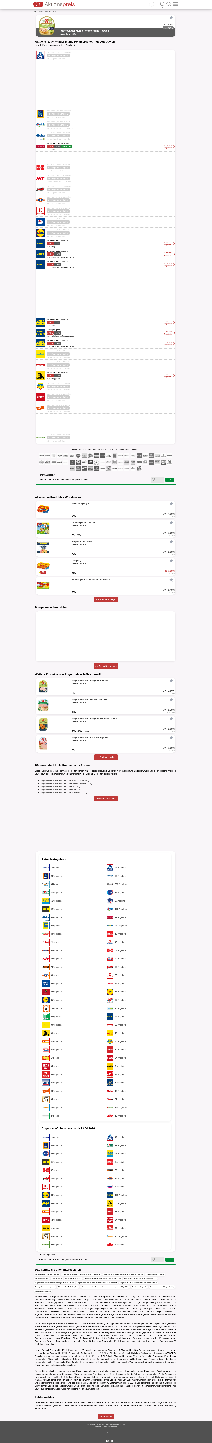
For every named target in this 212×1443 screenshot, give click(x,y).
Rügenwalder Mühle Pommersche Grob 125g (61, 789)
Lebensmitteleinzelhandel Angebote (47, 1274)
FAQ (102, 1435)
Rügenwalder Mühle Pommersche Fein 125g (60, 786)
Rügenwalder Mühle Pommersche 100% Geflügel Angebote (123, 1274)
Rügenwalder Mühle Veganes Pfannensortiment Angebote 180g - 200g (105, 1287)
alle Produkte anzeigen (106, 599)
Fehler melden (106, 1416)
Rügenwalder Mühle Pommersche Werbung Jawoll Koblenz (97, 1283)
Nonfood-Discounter (44, 12)
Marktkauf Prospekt (41, 1278)
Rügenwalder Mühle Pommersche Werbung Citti (140, 1278)
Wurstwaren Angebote (139, 1287)
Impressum (100, 1432)
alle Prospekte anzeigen (106, 666)
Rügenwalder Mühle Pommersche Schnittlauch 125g (64, 792)
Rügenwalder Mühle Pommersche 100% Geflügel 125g (65, 780)
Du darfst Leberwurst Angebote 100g (162, 1287)
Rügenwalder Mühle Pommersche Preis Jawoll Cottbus (138, 1283)
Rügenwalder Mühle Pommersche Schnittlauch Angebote (81, 1274)
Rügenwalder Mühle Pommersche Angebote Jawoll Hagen (54, 1283)
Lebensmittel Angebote (43, 1291)
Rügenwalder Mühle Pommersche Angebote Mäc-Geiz (103, 1278)
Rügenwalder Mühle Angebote (68, 1287)
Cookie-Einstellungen (110, 1435)
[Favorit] (171, 17)
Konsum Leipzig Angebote (155, 1274)
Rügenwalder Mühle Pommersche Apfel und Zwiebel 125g (66, 783)
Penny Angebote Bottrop (73, 1278)
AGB (105, 1432)
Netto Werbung (57, 1278)
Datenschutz (111, 1432)
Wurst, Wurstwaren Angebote (45, 1287)
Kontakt (97, 1435)
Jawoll (54, 12)
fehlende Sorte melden (106, 798)
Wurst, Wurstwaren (110, 1350)
